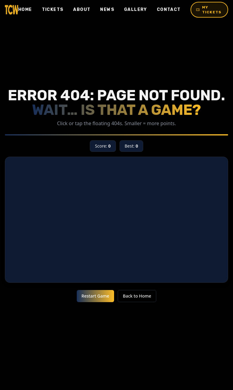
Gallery (135, 9)
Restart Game (95, 296)
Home (25, 9)
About (81, 9)
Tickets (53, 9)
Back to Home (137, 296)
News (107, 9)
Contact (169, 9)
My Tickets (209, 9)
